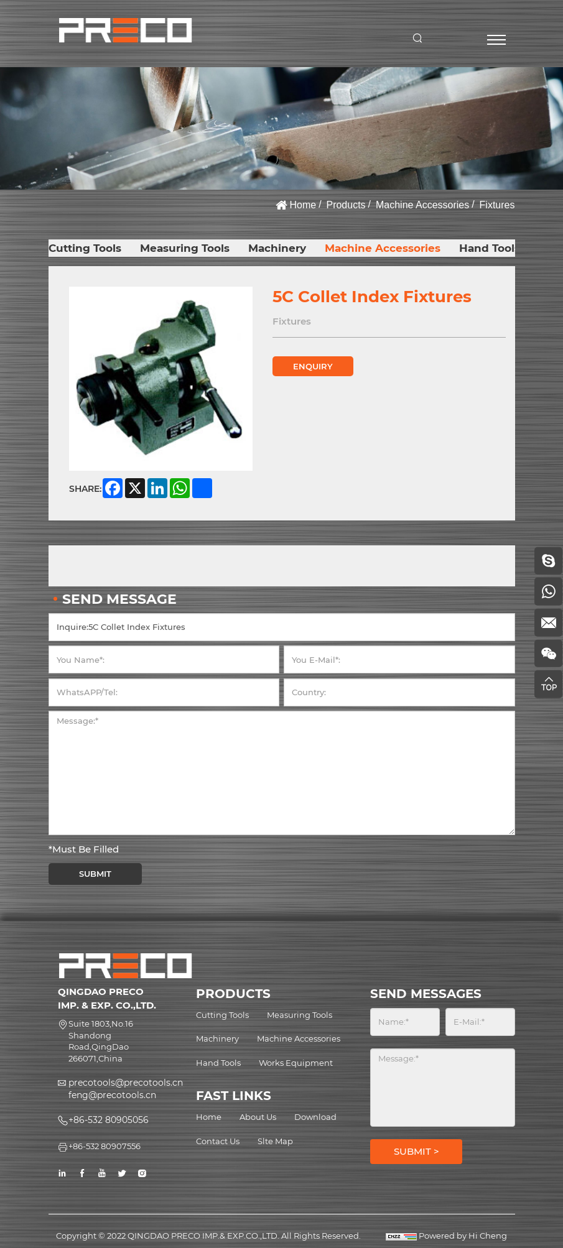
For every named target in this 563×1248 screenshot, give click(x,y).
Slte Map (275, 1141)
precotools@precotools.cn (125, 1082)
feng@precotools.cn (112, 1095)
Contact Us (218, 1141)
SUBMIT (95, 874)
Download (315, 1117)
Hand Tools (491, 248)
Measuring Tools (186, 248)
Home (302, 205)
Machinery (278, 248)
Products (345, 205)
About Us (258, 1117)
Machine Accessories (422, 205)
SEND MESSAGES (426, 993)
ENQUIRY (313, 366)
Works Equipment (296, 1063)
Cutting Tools (85, 248)
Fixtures (497, 205)
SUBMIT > (416, 1151)
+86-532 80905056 (108, 1120)
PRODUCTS (233, 993)
